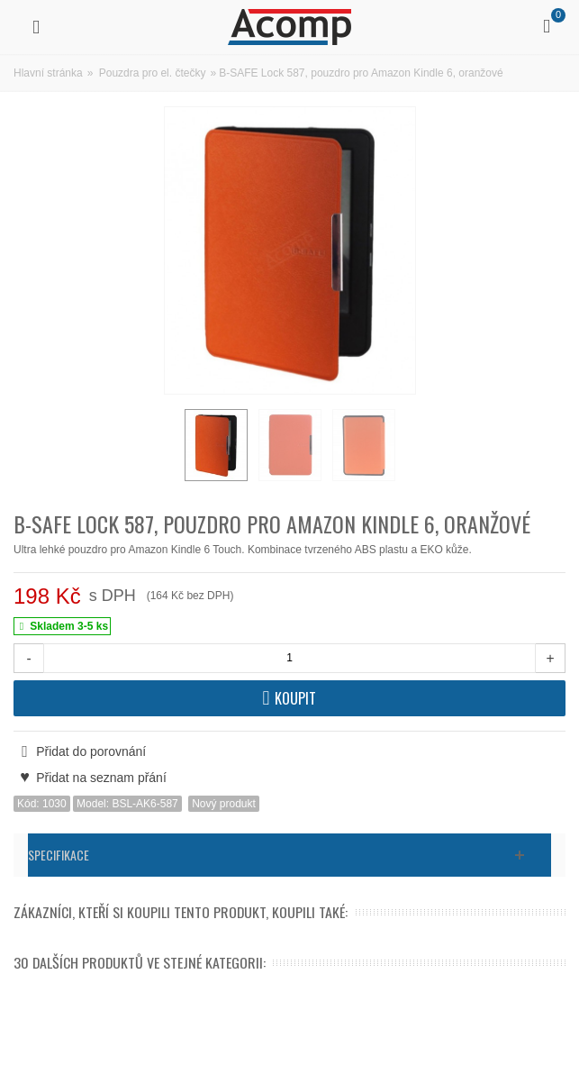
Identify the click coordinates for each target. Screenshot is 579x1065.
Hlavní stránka (48, 73)
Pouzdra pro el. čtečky (152, 73)
